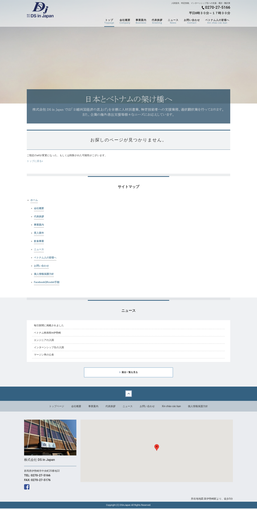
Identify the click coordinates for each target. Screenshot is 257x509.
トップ (109, 21)
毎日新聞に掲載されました (49, 325)
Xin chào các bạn (171, 406)
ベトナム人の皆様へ (217, 21)
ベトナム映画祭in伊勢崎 (47, 332)
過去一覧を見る (130, 372)
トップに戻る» (35, 161)
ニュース (173, 21)
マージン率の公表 (44, 354)
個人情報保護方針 (44, 274)
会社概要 (125, 21)
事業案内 (141, 21)
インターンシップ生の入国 (49, 347)
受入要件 (39, 232)
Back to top (128, 394)
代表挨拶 (157, 21)
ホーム (34, 200)
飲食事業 (39, 241)
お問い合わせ (192, 21)
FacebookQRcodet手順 (46, 282)
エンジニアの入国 (44, 340)
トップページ (56, 406)
